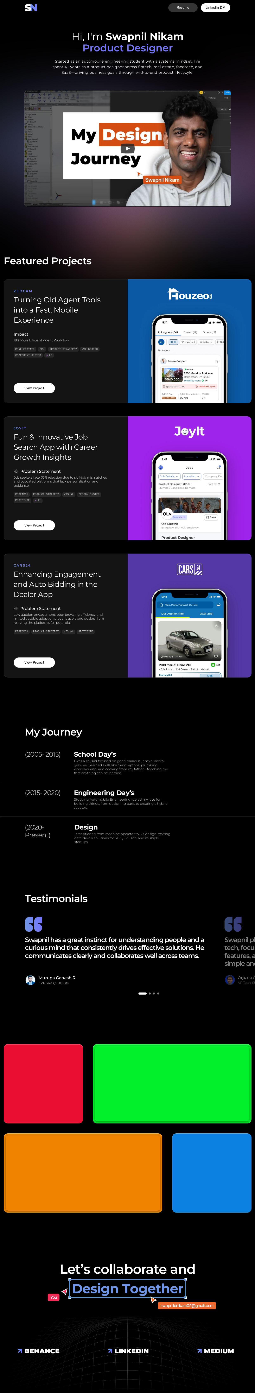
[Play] (128, 148)
